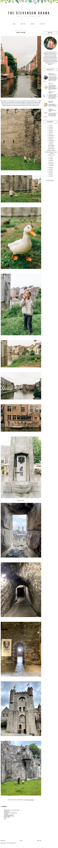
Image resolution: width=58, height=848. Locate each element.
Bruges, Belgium (51, 148)
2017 (50, 172)
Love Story (42, 23)
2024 (50, 128)
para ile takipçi (7, 817)
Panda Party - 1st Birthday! (51, 92)
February (50, 163)
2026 (50, 125)
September (51, 140)
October (50, 138)
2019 (50, 169)
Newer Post (3, 840)
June (51, 157)
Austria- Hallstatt (51, 145)
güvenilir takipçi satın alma (9, 816)
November (51, 137)
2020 (50, 167)
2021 (50, 133)
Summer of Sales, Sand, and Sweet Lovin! (52, 74)
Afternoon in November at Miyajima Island (52, 110)
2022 (50, 132)
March (51, 162)
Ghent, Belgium (51, 146)
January (50, 165)
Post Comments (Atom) (11, 843)
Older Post (39, 840)
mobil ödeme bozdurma (8, 814)
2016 (50, 174)
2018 (50, 171)
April (50, 160)
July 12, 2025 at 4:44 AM (14, 810)
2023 (50, 130)
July (50, 143)
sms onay (6, 813)
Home (14, 23)
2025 (50, 127)
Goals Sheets (50, 83)
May (51, 158)
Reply (5, 818)
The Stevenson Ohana (29, 13)
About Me (23, 23)
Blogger (52, 180)
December (51, 135)
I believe (32, 23)
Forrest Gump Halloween (50, 102)
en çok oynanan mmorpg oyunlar (10, 812)
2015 (50, 176)
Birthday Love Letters (51, 150)
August (50, 142)
